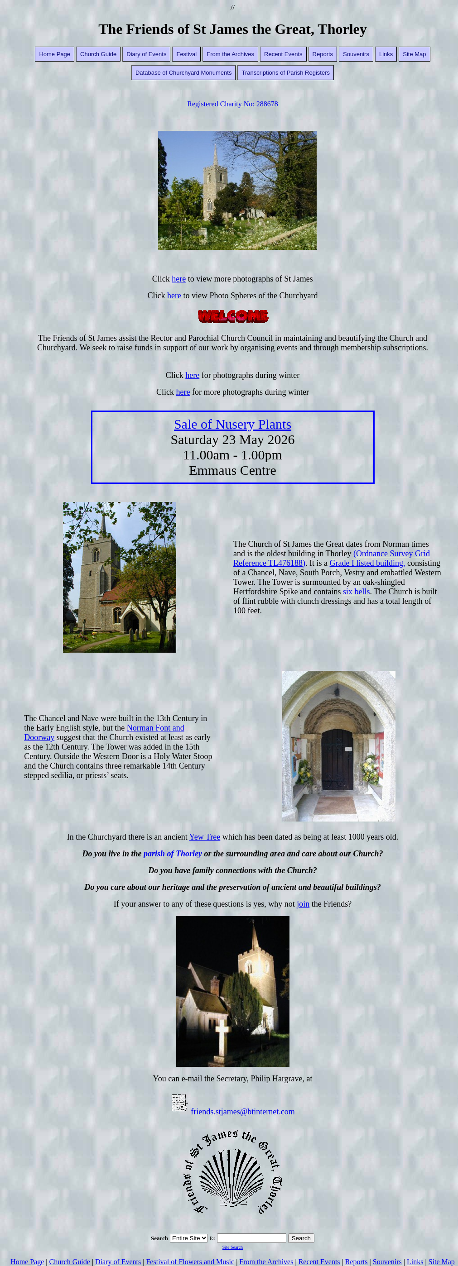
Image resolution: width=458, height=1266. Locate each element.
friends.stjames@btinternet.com (243, 1111)
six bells (356, 591)
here (179, 278)
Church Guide (98, 54)
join (303, 903)
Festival (186, 54)
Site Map (414, 54)
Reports (323, 54)
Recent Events (283, 54)
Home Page (54, 54)
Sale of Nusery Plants (232, 423)
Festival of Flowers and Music (190, 1262)
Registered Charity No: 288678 (232, 104)
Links (386, 54)
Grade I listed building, (367, 563)
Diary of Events (146, 54)
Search (301, 1238)
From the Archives (230, 54)
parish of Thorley (173, 853)
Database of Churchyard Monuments (183, 72)
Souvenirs (356, 54)
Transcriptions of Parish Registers (285, 72)
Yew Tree (205, 836)
